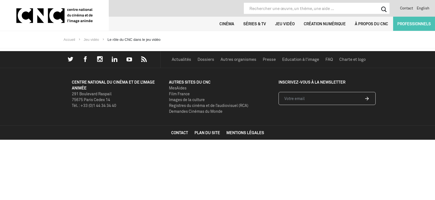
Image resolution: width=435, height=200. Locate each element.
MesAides (177, 88)
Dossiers (206, 59)
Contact (406, 8)
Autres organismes (238, 59)
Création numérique (325, 23)
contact (179, 132)
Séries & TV (254, 23)
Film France (179, 93)
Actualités (181, 59)
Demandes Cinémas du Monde (195, 111)
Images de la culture (187, 99)
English (423, 8)
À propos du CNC (371, 23)
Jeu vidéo (285, 23)
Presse (269, 59)
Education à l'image (300, 59)
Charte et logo (352, 59)
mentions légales (245, 132)
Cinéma (226, 23)
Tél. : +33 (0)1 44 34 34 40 (94, 105)
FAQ (329, 59)
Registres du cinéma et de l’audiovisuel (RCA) (208, 105)
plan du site (207, 132)
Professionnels (414, 23)
